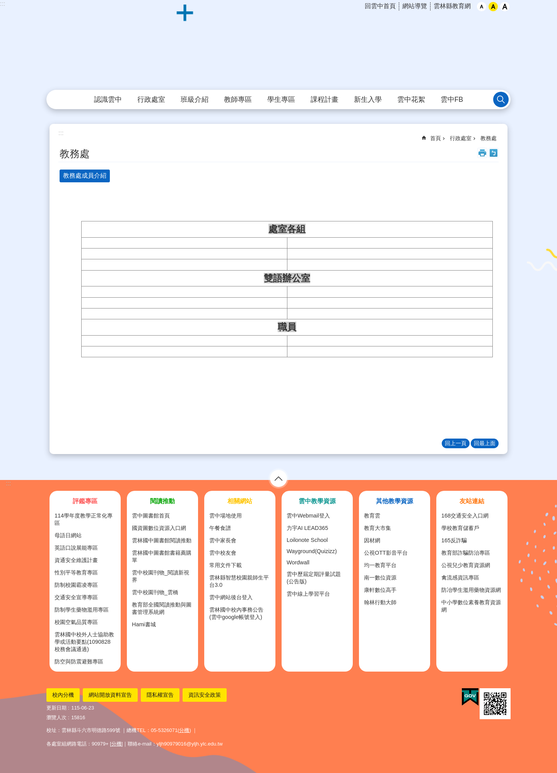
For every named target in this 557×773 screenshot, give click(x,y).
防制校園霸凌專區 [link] (76, 585)
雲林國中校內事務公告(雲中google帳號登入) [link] (236, 613)
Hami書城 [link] (144, 624)
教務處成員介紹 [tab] (84, 175)
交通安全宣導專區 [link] (76, 597)
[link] (470, 697)
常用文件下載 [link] (225, 565)
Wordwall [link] (298, 562)
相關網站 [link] (239, 501)
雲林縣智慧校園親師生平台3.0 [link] (239, 581)
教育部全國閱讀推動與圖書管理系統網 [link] (161, 608)
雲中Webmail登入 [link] (308, 515)
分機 (184, 730)
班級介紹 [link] (194, 99)
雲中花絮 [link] (411, 99)
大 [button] (504, 6)
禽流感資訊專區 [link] (460, 577)
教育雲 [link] (372, 515)
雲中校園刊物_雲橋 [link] (155, 592)
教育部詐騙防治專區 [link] (465, 553)
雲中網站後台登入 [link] (231, 597)
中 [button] (493, 6)
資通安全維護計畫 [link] (76, 560)
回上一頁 (455, 443)
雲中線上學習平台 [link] (308, 594)
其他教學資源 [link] (394, 501)
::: (2, 3)
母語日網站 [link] (68, 535)
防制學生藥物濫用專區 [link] (82, 610)
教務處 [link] (488, 138)
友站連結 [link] (472, 501)
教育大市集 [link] (377, 528)
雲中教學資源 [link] (317, 501)
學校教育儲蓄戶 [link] (460, 528)
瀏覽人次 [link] (56, 717)
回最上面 (484, 443)
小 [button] (481, 6)
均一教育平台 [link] (380, 565)
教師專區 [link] (238, 99)
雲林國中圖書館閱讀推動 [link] (161, 540)
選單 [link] (278, 478)
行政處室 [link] (151, 99)
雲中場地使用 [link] (225, 515)
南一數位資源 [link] (380, 577)
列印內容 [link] (482, 153)
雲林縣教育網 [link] (452, 6)
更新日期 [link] (56, 708)
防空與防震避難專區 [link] (79, 661)
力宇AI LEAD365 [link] (307, 528)
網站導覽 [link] (414, 6)
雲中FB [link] (452, 99)
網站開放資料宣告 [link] (110, 695)
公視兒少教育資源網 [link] (465, 565)
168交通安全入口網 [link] (465, 515)
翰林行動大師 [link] (380, 602)
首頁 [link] (435, 138)
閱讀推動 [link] (162, 501)
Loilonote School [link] (307, 540)
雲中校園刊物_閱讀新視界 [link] (160, 576)
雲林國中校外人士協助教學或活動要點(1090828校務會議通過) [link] (84, 641)
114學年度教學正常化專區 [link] (84, 519)
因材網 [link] (372, 540)
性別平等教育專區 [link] (76, 572)
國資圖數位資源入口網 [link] (159, 528)
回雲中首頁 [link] (380, 6)
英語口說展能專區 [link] (76, 548)
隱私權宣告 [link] (160, 695)
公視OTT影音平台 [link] (386, 553)
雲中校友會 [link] (222, 553)
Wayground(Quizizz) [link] (312, 551)
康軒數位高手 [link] (380, 590)
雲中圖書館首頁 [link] (151, 515)
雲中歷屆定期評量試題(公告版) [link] (314, 577)
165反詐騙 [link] (454, 540)
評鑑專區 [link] (85, 501)
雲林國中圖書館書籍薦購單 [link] (161, 556)
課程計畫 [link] (324, 99)
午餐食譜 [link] (220, 528)
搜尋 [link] (501, 99)
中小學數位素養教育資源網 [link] (471, 606)
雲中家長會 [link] (222, 540)
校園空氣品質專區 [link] (76, 622)
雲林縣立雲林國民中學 (278, 45)
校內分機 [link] (63, 695)
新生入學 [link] (368, 99)
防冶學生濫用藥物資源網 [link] (471, 590)
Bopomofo (494, 153)
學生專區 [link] (281, 99)
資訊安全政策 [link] (204, 695)
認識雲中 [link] (108, 99)
